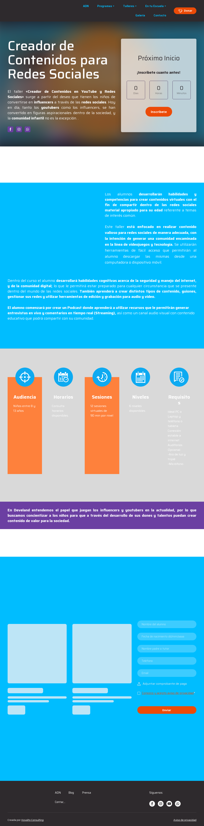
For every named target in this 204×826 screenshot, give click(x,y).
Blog (71, 792)
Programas (104, 6)
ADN (86, 6)
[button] (185, 10)
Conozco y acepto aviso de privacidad (168, 693)
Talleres (128, 6)
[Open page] (30, 10)
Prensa (86, 792)
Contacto (160, 15)
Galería (140, 15)
